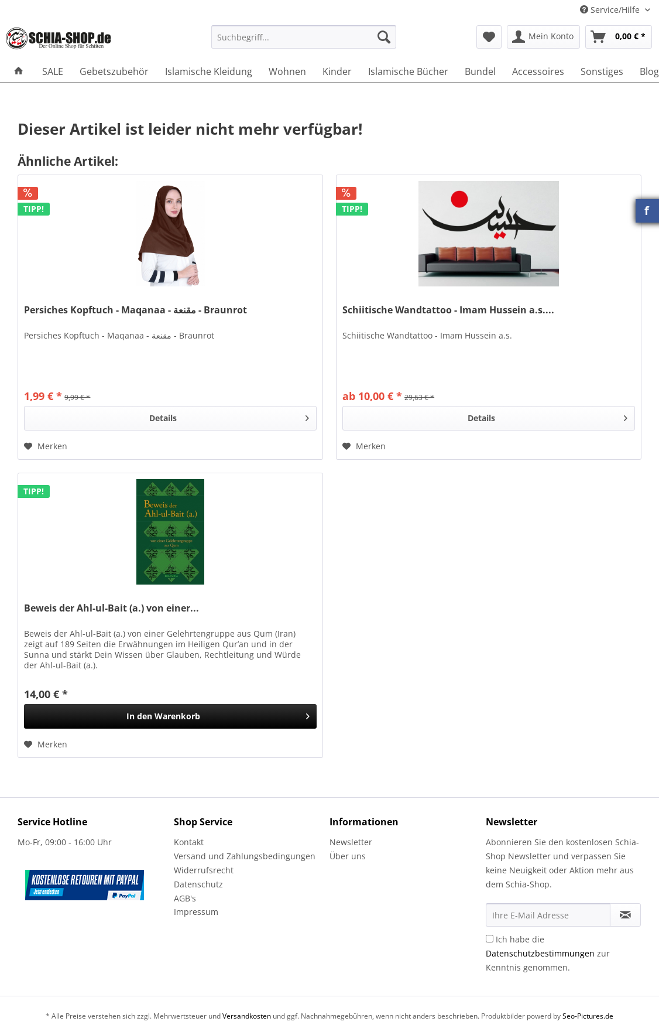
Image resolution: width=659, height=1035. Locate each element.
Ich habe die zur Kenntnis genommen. (548, 953)
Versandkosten (246, 1016)
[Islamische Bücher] (408, 71)
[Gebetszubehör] (114, 71)
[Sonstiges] (601, 71)
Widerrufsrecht (204, 870)
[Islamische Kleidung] (208, 71)
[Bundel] (480, 71)
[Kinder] (337, 71)
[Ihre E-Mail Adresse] (548, 915)
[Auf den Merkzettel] (45, 446)
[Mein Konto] (543, 37)
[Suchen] (384, 37)
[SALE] (52, 71)
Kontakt (189, 842)
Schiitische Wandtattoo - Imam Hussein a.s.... (448, 310)
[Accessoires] (538, 71)
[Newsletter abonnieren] (625, 915)
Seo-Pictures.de (587, 1016)
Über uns (348, 856)
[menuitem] (303, 42)
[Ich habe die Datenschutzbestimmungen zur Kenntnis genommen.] (489, 938)
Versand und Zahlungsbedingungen (244, 856)
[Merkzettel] (489, 37)
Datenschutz (198, 884)
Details (229, 416)
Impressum (196, 911)
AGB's (185, 898)
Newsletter (351, 842)
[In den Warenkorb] (170, 716)
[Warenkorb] (618, 37)
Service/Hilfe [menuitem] (611, 9)
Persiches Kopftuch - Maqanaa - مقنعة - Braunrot (135, 310)
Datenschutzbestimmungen (540, 953)
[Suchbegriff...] (303, 37)
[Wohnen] (287, 71)
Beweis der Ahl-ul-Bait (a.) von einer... (111, 608)
